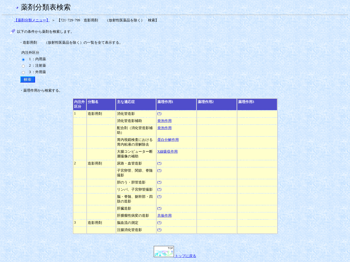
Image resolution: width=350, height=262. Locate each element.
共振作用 (164, 215)
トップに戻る (175, 256)
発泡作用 (164, 121)
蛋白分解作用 (168, 140)
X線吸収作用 (167, 151)
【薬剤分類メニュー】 (32, 20)
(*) (159, 113)
